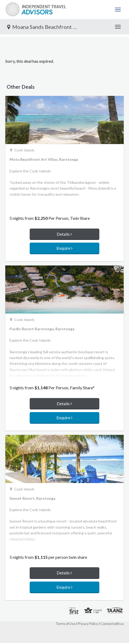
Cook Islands (24, 150)
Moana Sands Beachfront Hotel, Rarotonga (44, 27)
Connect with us (112, 624)
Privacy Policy (88, 624)
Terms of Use (65, 624)
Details (64, 233)
